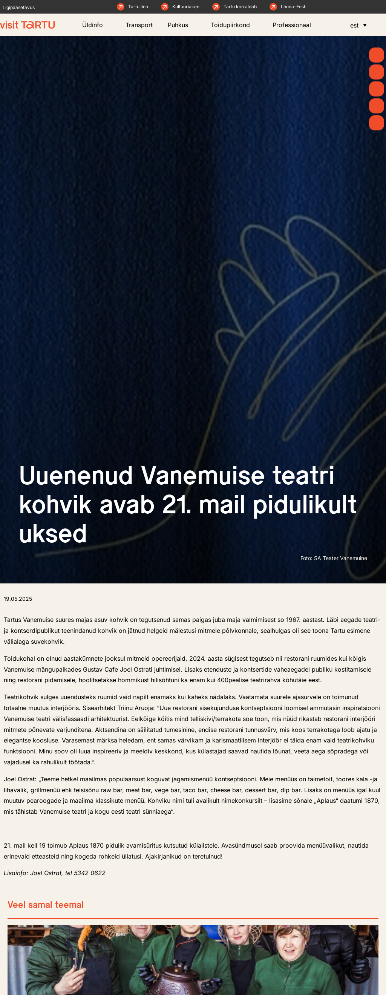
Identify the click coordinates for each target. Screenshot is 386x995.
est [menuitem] (354, 25)
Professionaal (296, 25)
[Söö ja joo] (376, 105)
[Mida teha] (376, 88)
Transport (139, 25)
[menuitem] (358, 25)
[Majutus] (376, 122)
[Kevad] (376, 55)
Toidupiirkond (234, 25)
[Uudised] (376, 72)
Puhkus (182, 25)
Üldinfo (96, 25)
